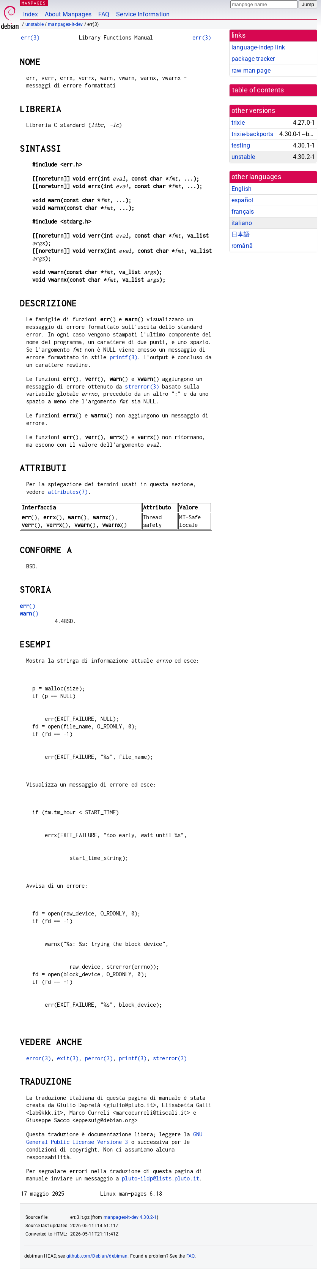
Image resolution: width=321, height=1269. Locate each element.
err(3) (30, 37)
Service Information (143, 14)
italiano (241, 223)
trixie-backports (252, 134)
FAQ (103, 14)
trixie (238, 122)
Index (30, 14)
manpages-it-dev (65, 24)
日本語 (240, 234)
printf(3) (123, 357)
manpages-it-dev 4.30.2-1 (130, 1217)
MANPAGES (34, 2)
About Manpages (68, 14)
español (242, 200)
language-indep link (258, 47)
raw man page (251, 70)
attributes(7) (68, 492)
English (241, 188)
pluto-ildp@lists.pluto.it (160, 1178)
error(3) (38, 1058)
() (27, 606)
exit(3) (68, 1058)
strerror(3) (142, 386)
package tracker (253, 58)
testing (240, 145)
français (242, 211)
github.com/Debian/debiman (97, 1256)
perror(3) (99, 1058)
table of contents (258, 90)
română (242, 245)
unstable (34, 24)
